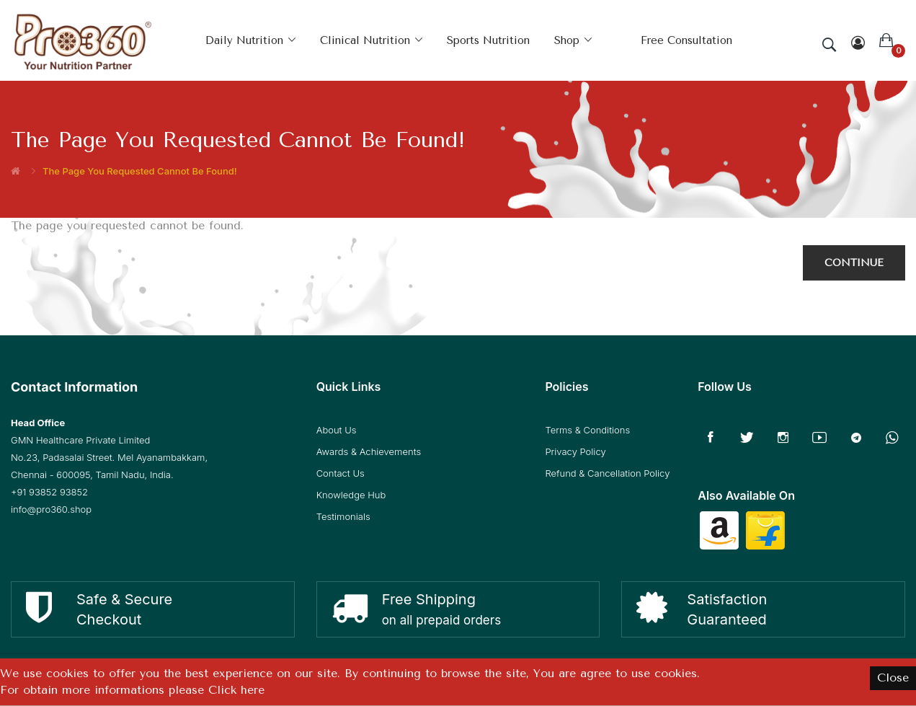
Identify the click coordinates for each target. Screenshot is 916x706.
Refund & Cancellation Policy (607, 473)
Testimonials (343, 516)
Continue (854, 263)
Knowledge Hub (351, 494)
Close (893, 677)
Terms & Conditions (587, 430)
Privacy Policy (575, 451)
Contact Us (340, 473)
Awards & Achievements (368, 451)
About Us (336, 430)
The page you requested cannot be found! (140, 171)
